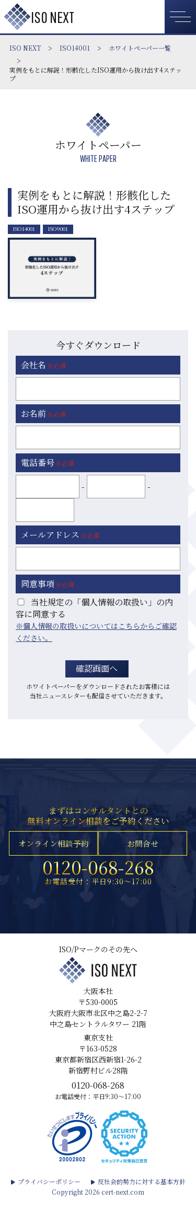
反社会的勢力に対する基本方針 (142, 1195)
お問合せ (143, 848)
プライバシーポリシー (49, 1195)
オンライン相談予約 (53, 848)
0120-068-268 (98, 876)
